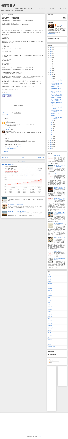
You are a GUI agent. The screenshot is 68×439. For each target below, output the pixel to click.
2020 (51, 59)
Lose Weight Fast (21, 146)
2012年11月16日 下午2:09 (10, 135)
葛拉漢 (49, 311)
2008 (51, 146)
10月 (52, 120)
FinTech (50, 339)
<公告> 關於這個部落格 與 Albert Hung (16, 198)
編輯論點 (50, 325)
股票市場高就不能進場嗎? (60, 237)
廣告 (49, 318)
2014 (51, 70)
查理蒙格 (50, 295)
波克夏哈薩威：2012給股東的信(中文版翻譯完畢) (59, 199)
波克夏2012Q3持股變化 (56, 97)
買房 (49, 302)
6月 (52, 128)
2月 (52, 136)
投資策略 (50, 290)
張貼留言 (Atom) (24, 161)
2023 (51, 53)
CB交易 (50, 335)
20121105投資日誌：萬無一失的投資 (56, 111)
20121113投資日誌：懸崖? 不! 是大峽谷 (56, 100)
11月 (52, 78)
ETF (49, 337)
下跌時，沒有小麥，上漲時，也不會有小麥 (17, 211)
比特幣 (49, 281)
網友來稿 (50, 314)
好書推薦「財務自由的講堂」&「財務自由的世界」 (56, 104)
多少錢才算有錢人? (58, 223)
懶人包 (49, 332)
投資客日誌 (8, 5)
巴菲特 (7, 114)
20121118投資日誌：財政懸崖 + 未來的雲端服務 (56, 95)
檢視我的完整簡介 (52, 33)
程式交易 (50, 300)
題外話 (49, 330)
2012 (51, 74)
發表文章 (51, 360)
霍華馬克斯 (50, 328)
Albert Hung (8, 129)
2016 (51, 66)
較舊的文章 (41, 157)
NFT (49, 342)
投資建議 (50, 288)
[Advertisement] (54, 388)
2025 (51, 49)
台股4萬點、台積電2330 (8, 164)
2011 (51, 140)
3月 (52, 134)
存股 (49, 286)
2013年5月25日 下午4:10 (10, 148)
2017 (51, 64)
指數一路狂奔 (57, 155)
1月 (52, 138)
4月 (52, 132)
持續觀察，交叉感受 (55, 113)
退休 (49, 297)
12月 (52, 76)
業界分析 (50, 307)
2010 (51, 142)
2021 (51, 57)
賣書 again (53, 115)
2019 (51, 61)
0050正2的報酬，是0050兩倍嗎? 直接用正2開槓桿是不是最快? (59, 214)
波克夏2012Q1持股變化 (7, 95)
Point (49, 344)
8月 (52, 124)
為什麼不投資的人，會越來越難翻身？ (16, 204)
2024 (51, 51)
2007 (51, 148)
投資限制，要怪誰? (55, 86)
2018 (51, 63)
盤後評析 (50, 321)
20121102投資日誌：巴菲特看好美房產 (56, 118)
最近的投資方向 (57, 251)
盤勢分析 (50, 323)
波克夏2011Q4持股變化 (7, 96)
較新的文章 (5, 157)
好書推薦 (50, 283)
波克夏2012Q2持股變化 (7, 94)
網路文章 (50, 316)
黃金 (49, 304)
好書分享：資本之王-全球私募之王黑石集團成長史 (59, 188)
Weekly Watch (51, 346)
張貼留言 (6, 151)
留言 (50, 362)
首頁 (23, 157)
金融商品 (50, 293)
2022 (51, 55)
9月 (52, 122)
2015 (51, 68)
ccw (6, 121)
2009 (51, 144)
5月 (52, 130)
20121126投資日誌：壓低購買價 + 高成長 (56, 84)
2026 (51, 47)
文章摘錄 (50, 279)
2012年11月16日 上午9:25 (10, 127)
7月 (52, 126)
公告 (49, 274)
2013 (51, 72)
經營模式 (50, 309)
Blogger (39, 436)
